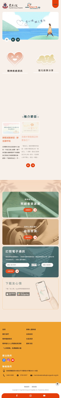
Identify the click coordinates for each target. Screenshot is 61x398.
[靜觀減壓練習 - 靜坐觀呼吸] (11, 139)
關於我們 (5, 334)
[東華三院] (12, 6)
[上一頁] (13, 40)
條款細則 (34, 387)
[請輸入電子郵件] (17, 264)
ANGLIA (47, 390)
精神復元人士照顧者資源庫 (11, 343)
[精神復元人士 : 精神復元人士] (30, 204)
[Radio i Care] (32, 6)
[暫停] (7, 40)
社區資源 (29, 339)
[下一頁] (18, 40)
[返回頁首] (57, 384)
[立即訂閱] (12, 270)
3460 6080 (10, 375)
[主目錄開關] (55, 4)
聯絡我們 (26, 387)
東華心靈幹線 (31, 329)
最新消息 (29, 343)
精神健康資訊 (7, 339)
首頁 (4, 329)
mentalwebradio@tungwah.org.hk (46, 375)
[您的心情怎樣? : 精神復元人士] (30, 231)
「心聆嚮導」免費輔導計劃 (11, 348)
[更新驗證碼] (38, 264)
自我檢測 (29, 334)
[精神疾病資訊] (15, 60)
